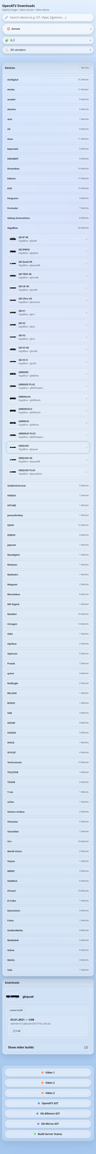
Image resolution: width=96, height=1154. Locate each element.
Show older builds (48, 1047)
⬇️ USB (16, 1030)
